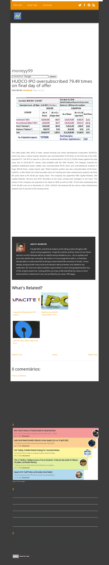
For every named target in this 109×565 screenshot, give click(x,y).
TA (30, 545)
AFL (14, 538)
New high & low (63, 542)
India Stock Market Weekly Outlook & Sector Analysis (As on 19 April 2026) (41, 440)
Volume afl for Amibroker (23, 495)
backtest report (75, 545)
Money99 (27, 90)
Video (58, 545)
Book (30, 538)
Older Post (92, 354)
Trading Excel (50, 545)
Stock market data (21, 545)
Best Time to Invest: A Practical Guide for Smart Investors (35, 430)
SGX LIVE (17, 5)
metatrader (87, 545)
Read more (26, 436)
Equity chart (89, 538)
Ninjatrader (79, 542)
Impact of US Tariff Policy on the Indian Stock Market (33, 472)
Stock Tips (32, 5)
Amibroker (21, 538)
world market (24, 547)
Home (54, 354)
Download (62, 538)
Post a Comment (19, 375)
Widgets (65, 545)
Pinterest (89, 5)
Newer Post (17, 354)
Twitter (80, 5)
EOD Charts (74, 538)
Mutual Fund (44, 542)
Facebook (84, 5)
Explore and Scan (25, 542)
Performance (91, 542)
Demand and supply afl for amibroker (29, 501)
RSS (93, 5)
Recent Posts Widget (19, 481)
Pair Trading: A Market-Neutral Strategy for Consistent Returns (37, 450)
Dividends (52, 539)
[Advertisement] (60, 44)
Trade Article (38, 544)
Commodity (41, 538)
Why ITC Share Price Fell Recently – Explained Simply (35, 514)
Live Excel (47, 5)
